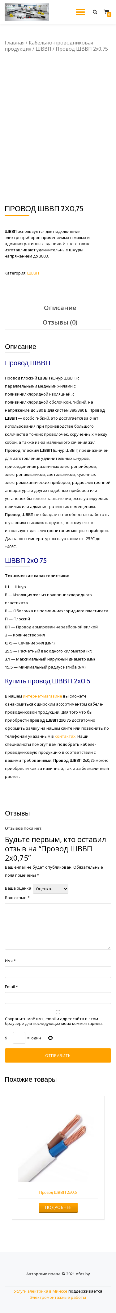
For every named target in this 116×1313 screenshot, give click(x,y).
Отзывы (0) (60, 322)
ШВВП (43, 48)
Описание (60, 308)
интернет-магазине (42, 696)
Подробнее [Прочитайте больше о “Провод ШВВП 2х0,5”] (58, 1207)
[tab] (60, 308)
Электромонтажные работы (58, 1297)
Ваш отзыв (17, 897)
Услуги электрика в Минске (40, 1291)
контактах (65, 736)
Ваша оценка (18, 888)
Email (11, 986)
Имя (10, 960)
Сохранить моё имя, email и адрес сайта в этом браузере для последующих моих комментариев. (54, 1021)
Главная (14, 42)
